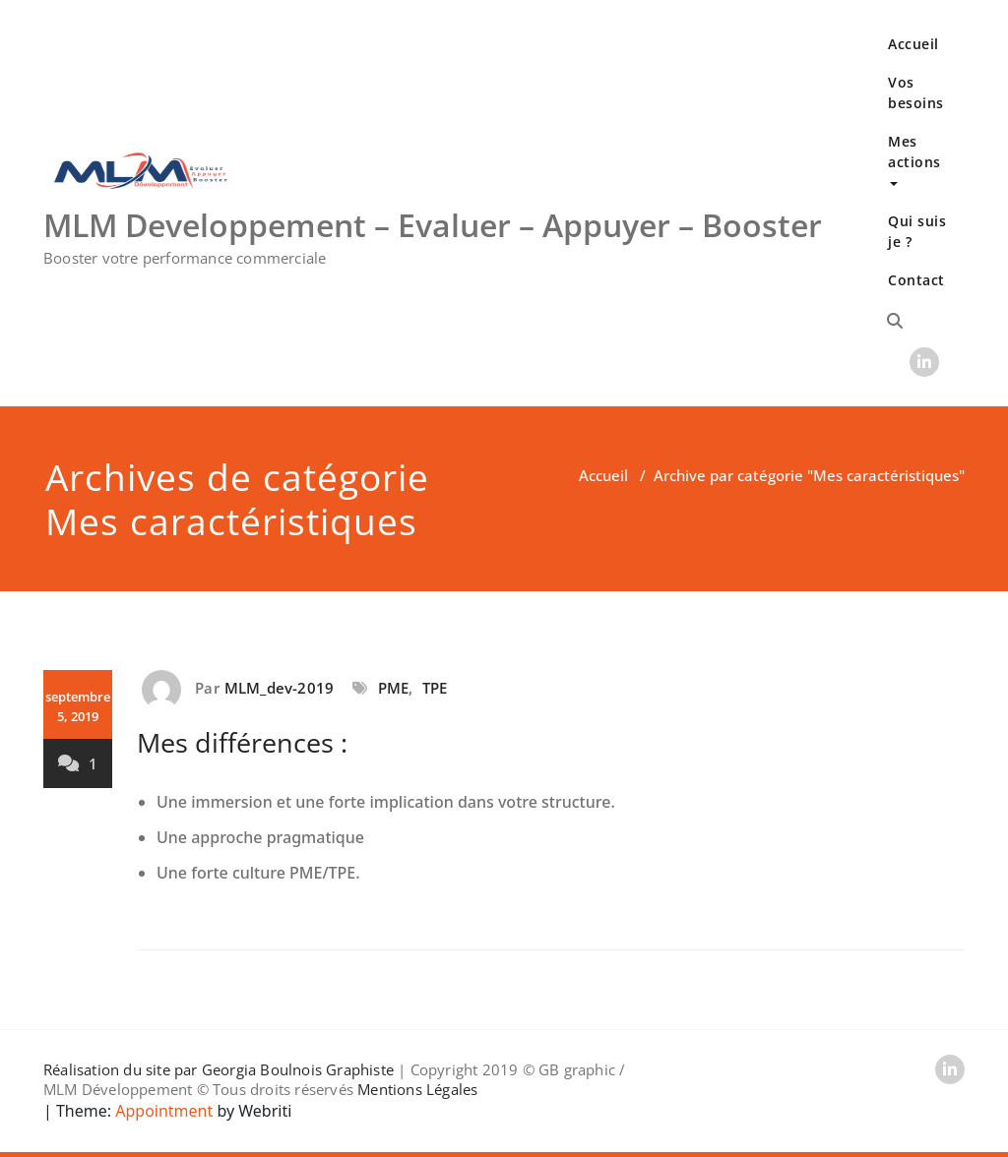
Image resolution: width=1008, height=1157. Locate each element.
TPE (435, 688)
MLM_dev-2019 (279, 688)
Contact (916, 280)
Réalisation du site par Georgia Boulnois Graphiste (218, 1069)
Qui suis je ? (917, 231)
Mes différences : (242, 742)
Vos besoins (916, 92)
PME (394, 688)
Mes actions (914, 159)
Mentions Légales (417, 1089)
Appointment (162, 1111)
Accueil (913, 43)
